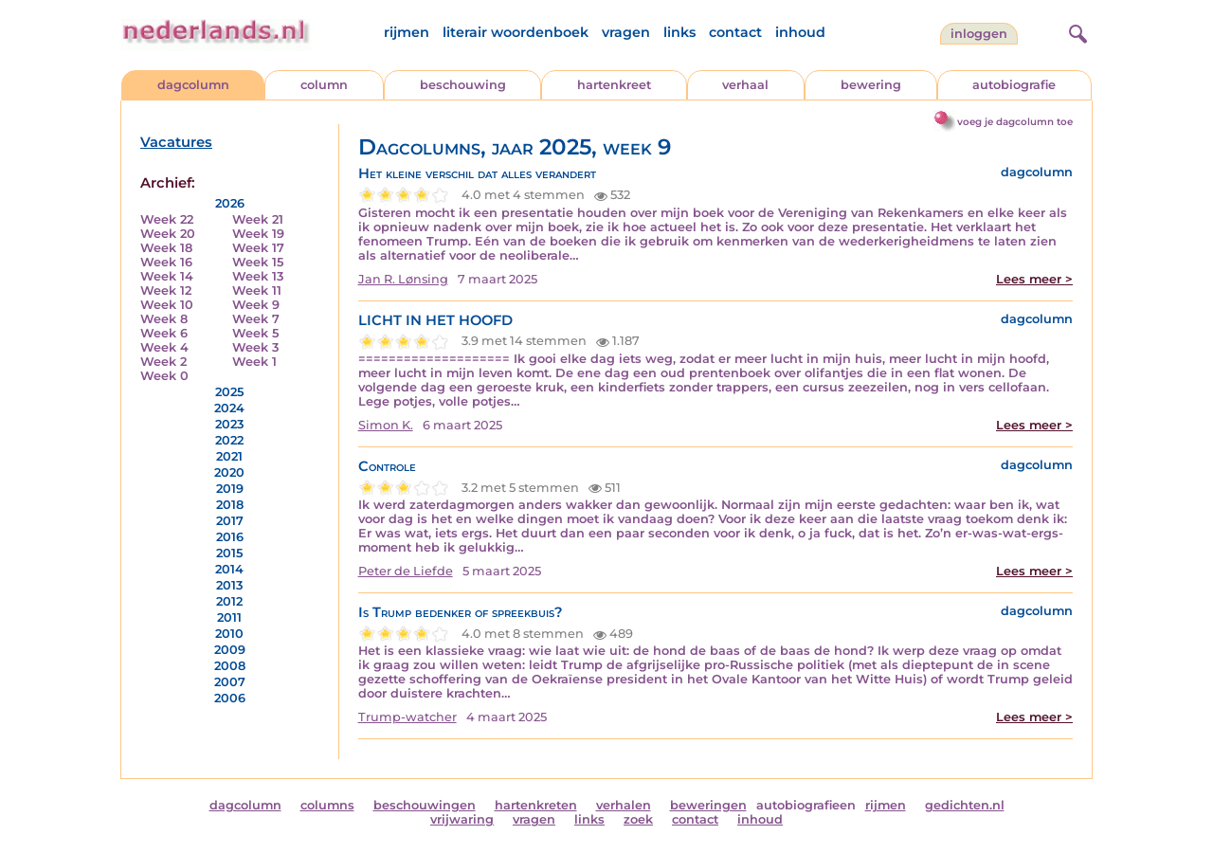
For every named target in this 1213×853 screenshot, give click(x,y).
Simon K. (385, 425)
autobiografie (1014, 85)
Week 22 (166, 219)
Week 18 (166, 248)
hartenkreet (614, 85)
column (324, 85)
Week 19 (258, 234)
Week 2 (163, 361)
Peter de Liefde (405, 571)
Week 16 (166, 262)
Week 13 (257, 276)
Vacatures (176, 142)
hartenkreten (536, 805)
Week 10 (166, 305)
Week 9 (256, 305)
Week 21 (257, 219)
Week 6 (164, 333)
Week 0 (164, 376)
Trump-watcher (407, 717)
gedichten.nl (965, 805)
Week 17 (258, 248)
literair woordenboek (515, 32)
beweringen (708, 805)
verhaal (745, 85)
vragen (626, 32)
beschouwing (463, 85)
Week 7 (256, 319)
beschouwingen (424, 805)
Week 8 (164, 319)
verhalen (623, 805)
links (679, 32)
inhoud (800, 32)
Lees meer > (1034, 279)
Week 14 (166, 276)
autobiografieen (806, 805)
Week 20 (167, 234)
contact (735, 32)
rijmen (406, 32)
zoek (638, 819)
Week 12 (165, 290)
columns (327, 805)
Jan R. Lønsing (403, 279)
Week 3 (255, 347)
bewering (871, 85)
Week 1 (254, 361)
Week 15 (257, 262)
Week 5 (255, 333)
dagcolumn (193, 85)
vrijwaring (462, 819)
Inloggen (978, 34)
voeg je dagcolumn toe (1015, 122)
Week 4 (164, 347)
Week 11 (256, 290)
